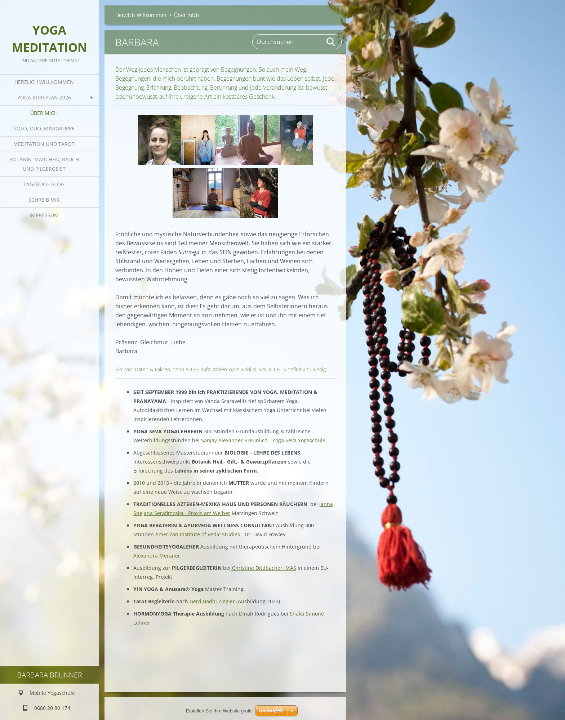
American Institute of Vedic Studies (197, 534)
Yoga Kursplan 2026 (44, 97)
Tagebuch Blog (43, 184)
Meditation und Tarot (44, 143)
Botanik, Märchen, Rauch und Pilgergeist (44, 164)
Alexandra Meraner (156, 555)
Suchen (331, 41)
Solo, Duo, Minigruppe (44, 128)
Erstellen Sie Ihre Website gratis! (220, 711)
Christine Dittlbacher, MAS (263, 567)
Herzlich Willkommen (44, 82)
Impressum (44, 215)
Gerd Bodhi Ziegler (213, 601)
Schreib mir (44, 199)
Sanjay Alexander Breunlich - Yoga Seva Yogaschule (262, 440)
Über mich (44, 112)
